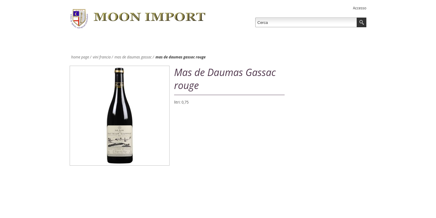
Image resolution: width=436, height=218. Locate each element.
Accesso (359, 8)
